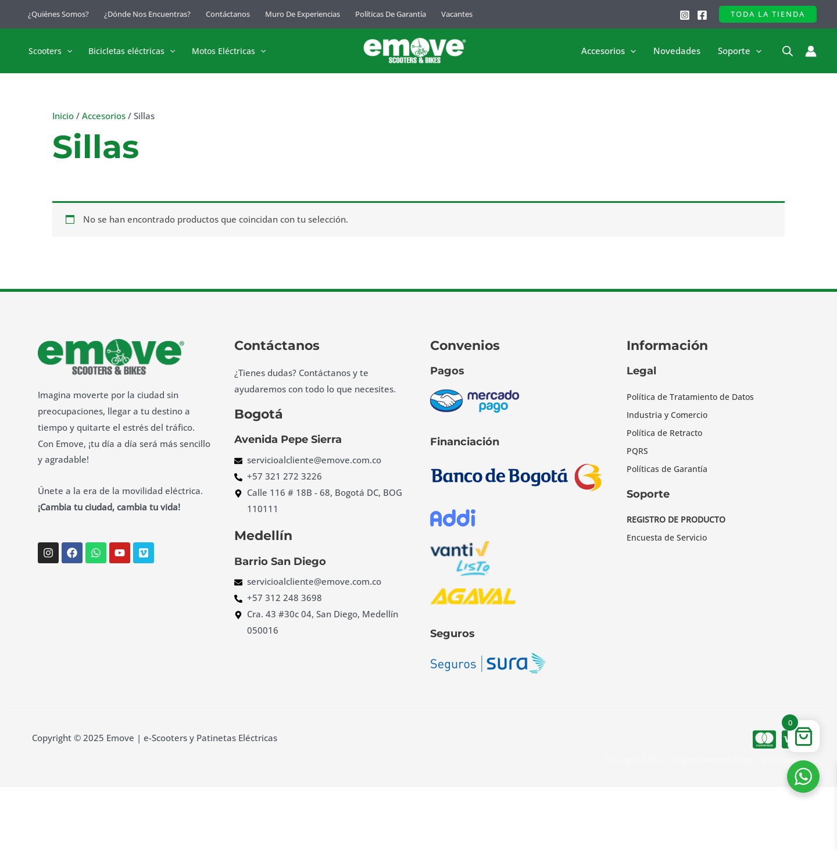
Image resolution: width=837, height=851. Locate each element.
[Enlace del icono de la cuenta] (811, 51)
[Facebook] (702, 15)
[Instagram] (684, 15)
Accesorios (608, 51)
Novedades (676, 51)
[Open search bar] (787, 51)
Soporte (739, 51)
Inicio (63, 115)
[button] (768, 14)
